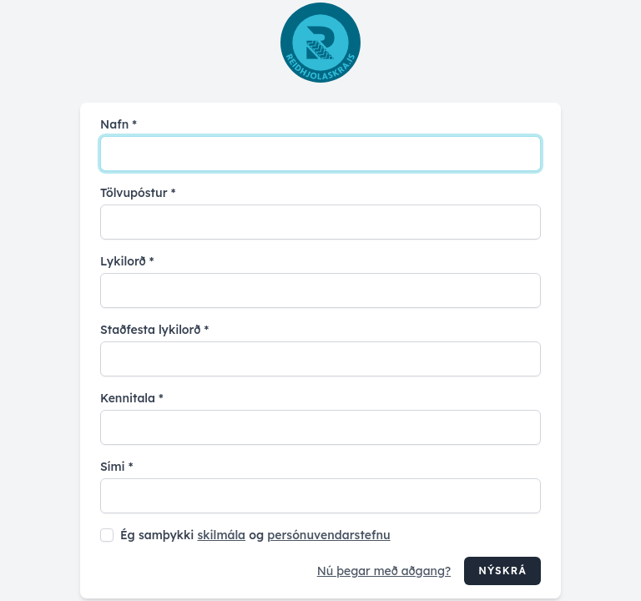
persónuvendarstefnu (328, 535)
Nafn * (118, 124)
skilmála (221, 535)
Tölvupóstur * (137, 192)
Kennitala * (132, 398)
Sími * (116, 466)
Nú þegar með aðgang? (384, 570)
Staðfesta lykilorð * (154, 329)
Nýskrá (502, 570)
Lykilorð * (127, 261)
